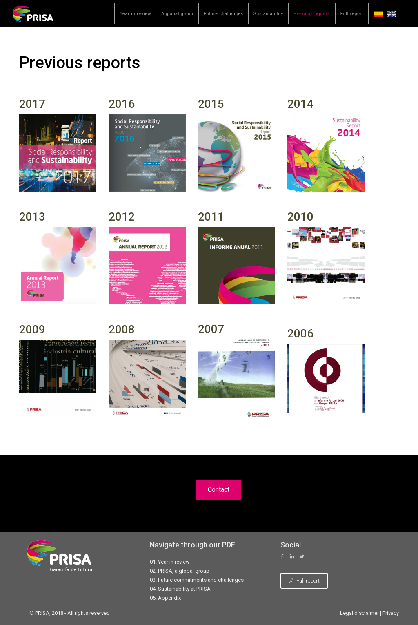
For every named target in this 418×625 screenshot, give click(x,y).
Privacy (390, 613)
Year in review (135, 13)
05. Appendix (165, 598)
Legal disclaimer (359, 613)
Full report (351, 13)
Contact (218, 489)
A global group (177, 13)
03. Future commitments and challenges (197, 580)
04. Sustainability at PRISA (180, 589)
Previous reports (311, 13)
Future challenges (223, 13)
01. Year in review (170, 562)
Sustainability (268, 13)
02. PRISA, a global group (179, 571)
